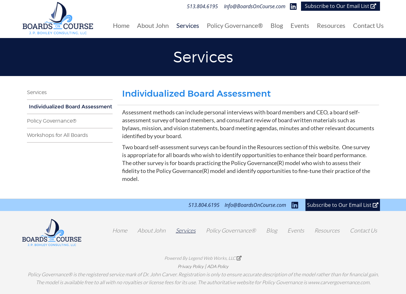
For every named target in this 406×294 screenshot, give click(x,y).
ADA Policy (217, 266)
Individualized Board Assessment (70, 107)
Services (37, 92)
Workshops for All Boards (57, 135)
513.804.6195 (202, 6)
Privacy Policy (191, 266)
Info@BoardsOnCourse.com (254, 6)
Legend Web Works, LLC (215, 258)
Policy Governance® (51, 121)
